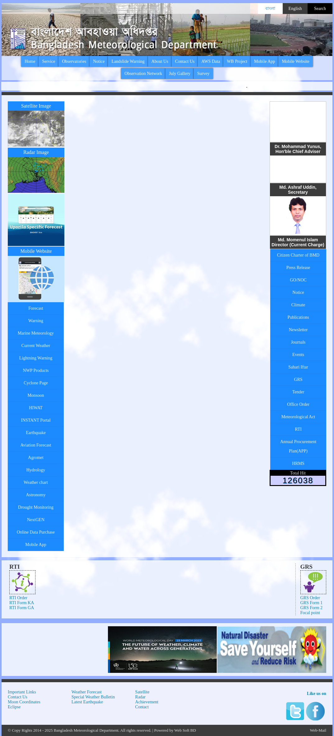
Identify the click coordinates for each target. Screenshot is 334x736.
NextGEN (35, 519)
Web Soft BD (185, 730)
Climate (298, 305)
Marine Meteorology (36, 333)
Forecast (35, 308)
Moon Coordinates (24, 702)
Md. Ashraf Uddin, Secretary (297, 190)
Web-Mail (318, 730)
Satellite (142, 692)
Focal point (310, 612)
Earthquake (36, 432)
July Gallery (179, 73)
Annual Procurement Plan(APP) (298, 446)
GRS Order (310, 597)
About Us (159, 61)
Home (30, 61)
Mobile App (264, 61)
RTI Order (18, 597)
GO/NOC (298, 280)
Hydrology (35, 470)
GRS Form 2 (311, 607)
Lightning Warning (35, 358)
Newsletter (298, 329)
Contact (142, 707)
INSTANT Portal (35, 420)
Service (48, 61)
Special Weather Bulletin (93, 697)
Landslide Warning (127, 61)
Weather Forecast (87, 692)
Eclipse (14, 707)
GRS (298, 379)
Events (298, 354)
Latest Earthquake (87, 702)
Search (320, 8)
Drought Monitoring (35, 507)
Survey (203, 73)
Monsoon (36, 395)
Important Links (22, 692)
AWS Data (210, 61)
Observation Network (143, 73)
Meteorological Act (298, 416)
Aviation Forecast (36, 445)
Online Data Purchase (36, 532)
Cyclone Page (36, 383)
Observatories (74, 61)
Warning (35, 320)
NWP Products (36, 370)
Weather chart (36, 482)
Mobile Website (295, 61)
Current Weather (35, 345)
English (295, 8)
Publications (298, 317)
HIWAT (36, 407)
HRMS (298, 463)
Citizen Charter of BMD (298, 255)
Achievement (147, 702)
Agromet (36, 457)
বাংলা (270, 8)
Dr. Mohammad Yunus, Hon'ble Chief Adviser (298, 149)
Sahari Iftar (298, 367)
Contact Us (185, 61)
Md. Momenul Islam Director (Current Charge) (297, 242)
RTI (298, 429)
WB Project (237, 61)
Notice (98, 61)
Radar (140, 697)
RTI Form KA (21, 602)
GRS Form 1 (311, 602)
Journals (298, 342)
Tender (298, 392)
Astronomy (36, 495)
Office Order (298, 404)
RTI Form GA (21, 607)
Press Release (298, 267)
